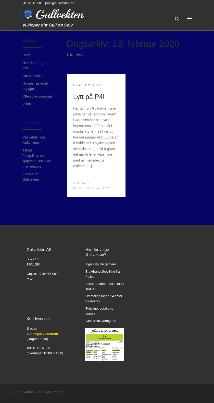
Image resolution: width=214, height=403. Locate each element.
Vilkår (27, 104)
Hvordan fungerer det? (36, 65)
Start (26, 55)
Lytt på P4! (89, 97)
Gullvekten (25, 392)
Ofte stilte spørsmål (38, 96)
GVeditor (83, 183)
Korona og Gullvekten (31, 176)
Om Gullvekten (34, 76)
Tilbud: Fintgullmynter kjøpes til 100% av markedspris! (37, 158)
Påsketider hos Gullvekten (34, 140)
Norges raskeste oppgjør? (35, 86)
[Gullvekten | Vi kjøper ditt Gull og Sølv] (28, 14)
